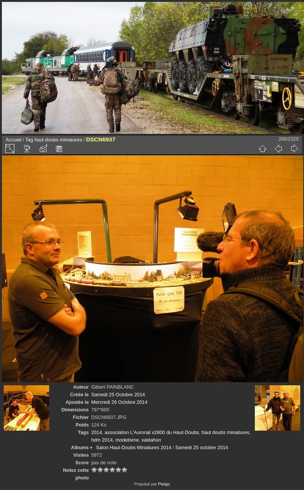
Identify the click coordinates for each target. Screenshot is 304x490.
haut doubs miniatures (58, 140)
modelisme (127, 440)
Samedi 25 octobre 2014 (201, 447)
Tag (29, 140)
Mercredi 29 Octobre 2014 (119, 402)
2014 (96, 432)
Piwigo (164, 484)
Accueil (13, 140)
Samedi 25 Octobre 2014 (118, 394)
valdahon (151, 440)
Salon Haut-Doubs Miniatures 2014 (133, 447)
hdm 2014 (102, 440)
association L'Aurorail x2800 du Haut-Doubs (152, 432)
